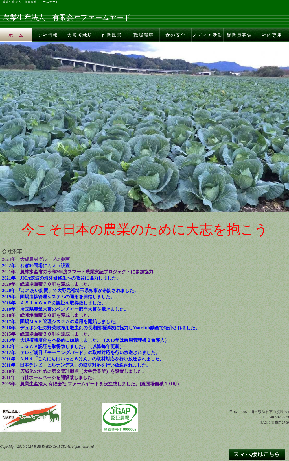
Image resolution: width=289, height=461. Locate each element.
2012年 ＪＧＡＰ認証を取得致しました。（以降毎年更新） (63, 346)
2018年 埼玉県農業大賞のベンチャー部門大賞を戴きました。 (65, 309)
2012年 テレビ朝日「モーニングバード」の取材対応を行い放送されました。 (81, 352)
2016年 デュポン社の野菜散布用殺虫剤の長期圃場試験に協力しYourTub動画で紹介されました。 (101, 327)
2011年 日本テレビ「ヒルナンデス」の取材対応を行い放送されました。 (76, 365)
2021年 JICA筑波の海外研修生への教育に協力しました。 (61, 278)
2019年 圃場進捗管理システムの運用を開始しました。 (58, 296)
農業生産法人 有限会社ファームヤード (31, 1)
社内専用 (272, 35)
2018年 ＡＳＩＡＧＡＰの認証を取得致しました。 (54, 302)
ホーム (16, 35)
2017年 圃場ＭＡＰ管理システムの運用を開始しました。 (60, 321)
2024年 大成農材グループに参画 (36, 259)
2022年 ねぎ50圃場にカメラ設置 (36, 265)
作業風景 (112, 35)
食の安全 (175, 35)
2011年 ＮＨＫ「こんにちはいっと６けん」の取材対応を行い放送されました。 (83, 358)
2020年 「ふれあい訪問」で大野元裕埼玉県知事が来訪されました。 (70, 290)
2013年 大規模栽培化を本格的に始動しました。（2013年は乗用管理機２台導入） (85, 340)
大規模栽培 (80, 35)
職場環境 (143, 35)
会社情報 (48, 35)
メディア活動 (207, 35)
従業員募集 (239, 35)
